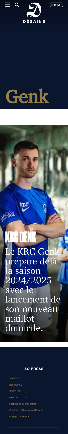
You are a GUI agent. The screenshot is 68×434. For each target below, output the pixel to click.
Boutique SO (15, 384)
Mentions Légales (18, 397)
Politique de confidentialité (22, 403)
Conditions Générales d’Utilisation (26, 410)
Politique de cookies (19, 416)
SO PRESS (15, 391)
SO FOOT (14, 378)
